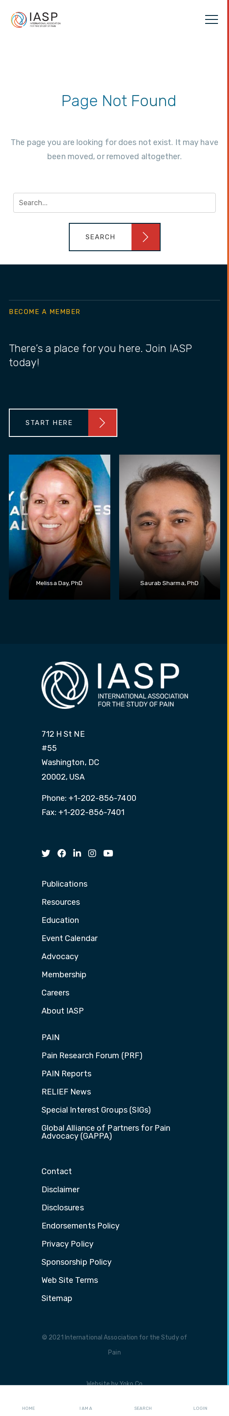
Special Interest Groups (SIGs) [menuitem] (96, 1110)
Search (143, 1401)
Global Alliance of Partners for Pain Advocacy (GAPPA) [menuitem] (106, 1132)
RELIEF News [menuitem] (66, 1092)
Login (200, 1401)
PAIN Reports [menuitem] (66, 1074)
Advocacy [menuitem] (60, 957)
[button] (115, 237)
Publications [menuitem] (64, 884)
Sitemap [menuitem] (57, 1298)
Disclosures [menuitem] (62, 1208)
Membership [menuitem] (64, 975)
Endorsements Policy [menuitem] (80, 1226)
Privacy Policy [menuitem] (67, 1244)
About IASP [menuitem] (62, 1011)
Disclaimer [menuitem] (60, 1190)
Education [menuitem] (60, 920)
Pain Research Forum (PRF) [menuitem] (92, 1056)
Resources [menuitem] (60, 902)
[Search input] (114, 203)
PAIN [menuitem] (50, 1037)
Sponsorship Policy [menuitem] (76, 1262)
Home (28, 1401)
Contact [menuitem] (56, 1171)
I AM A (85, 1401)
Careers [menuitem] (55, 993)
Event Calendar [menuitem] (69, 938)
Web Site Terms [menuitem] (69, 1280)
